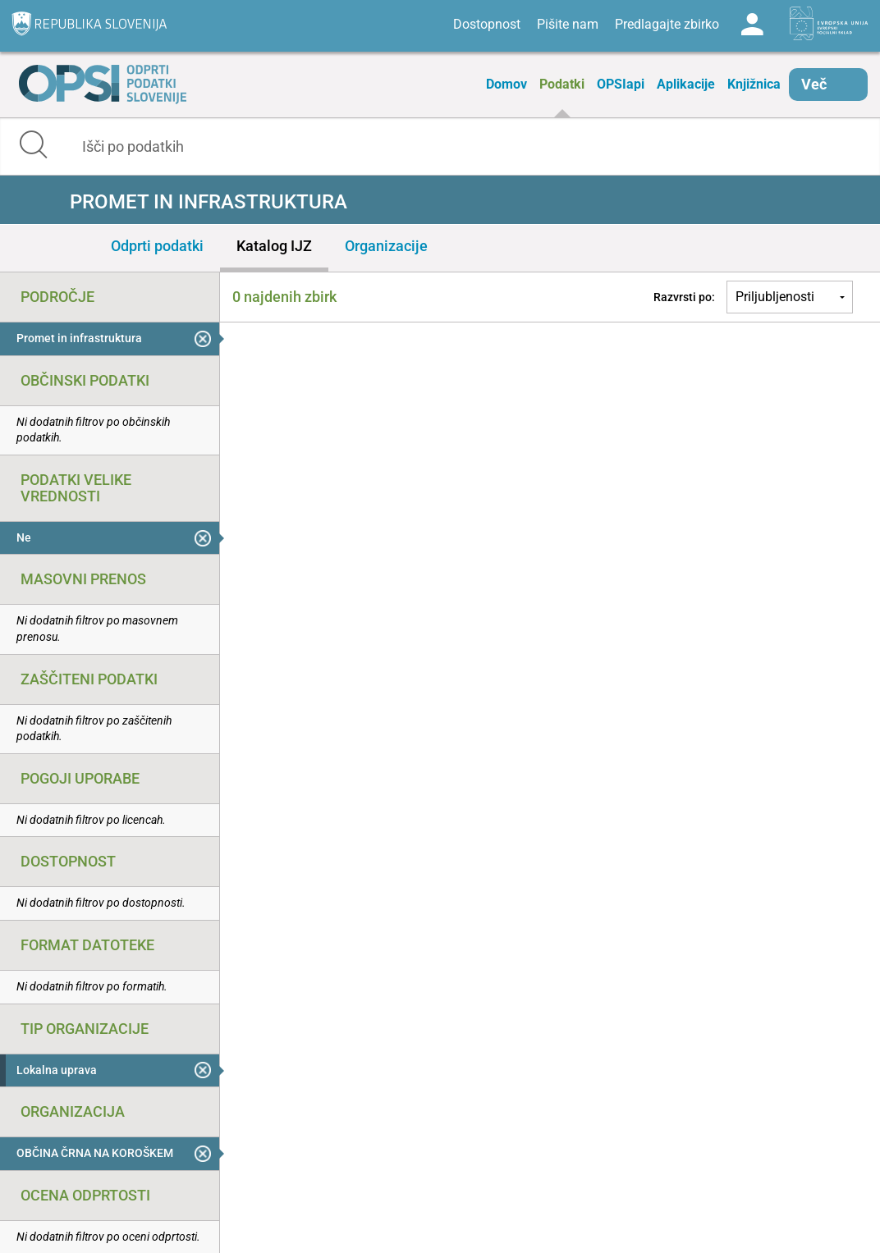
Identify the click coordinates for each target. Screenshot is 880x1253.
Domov (506, 84)
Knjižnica (754, 84)
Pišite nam (567, 24)
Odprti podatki (157, 245)
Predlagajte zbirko (667, 24)
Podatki (561, 84)
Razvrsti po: (684, 297)
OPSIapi (620, 84)
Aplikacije (686, 84)
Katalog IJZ (274, 245)
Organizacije (386, 245)
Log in (752, 24)
